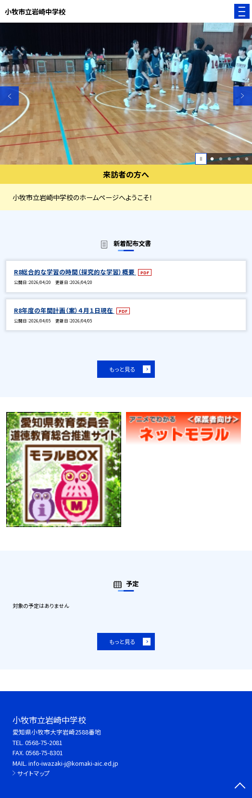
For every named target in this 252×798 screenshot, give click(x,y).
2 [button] (220, 159)
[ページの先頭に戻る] (240, 786)
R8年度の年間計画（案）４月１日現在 (64, 310)
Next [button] (242, 96)
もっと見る (122, 369)
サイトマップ (33, 773)
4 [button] (237, 159)
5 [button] (246, 159)
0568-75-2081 (44, 742)
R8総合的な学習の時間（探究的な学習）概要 (75, 271)
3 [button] (229, 159)
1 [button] (212, 159)
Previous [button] (9, 96)
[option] (126, 94)
